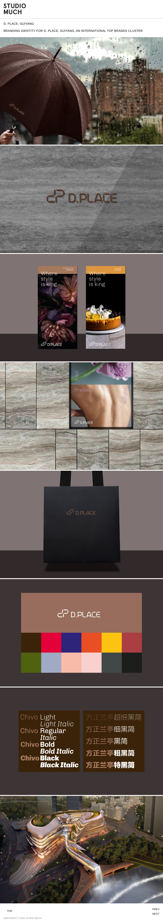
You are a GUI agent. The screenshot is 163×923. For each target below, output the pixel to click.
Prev (155, 909)
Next (155, 913)
